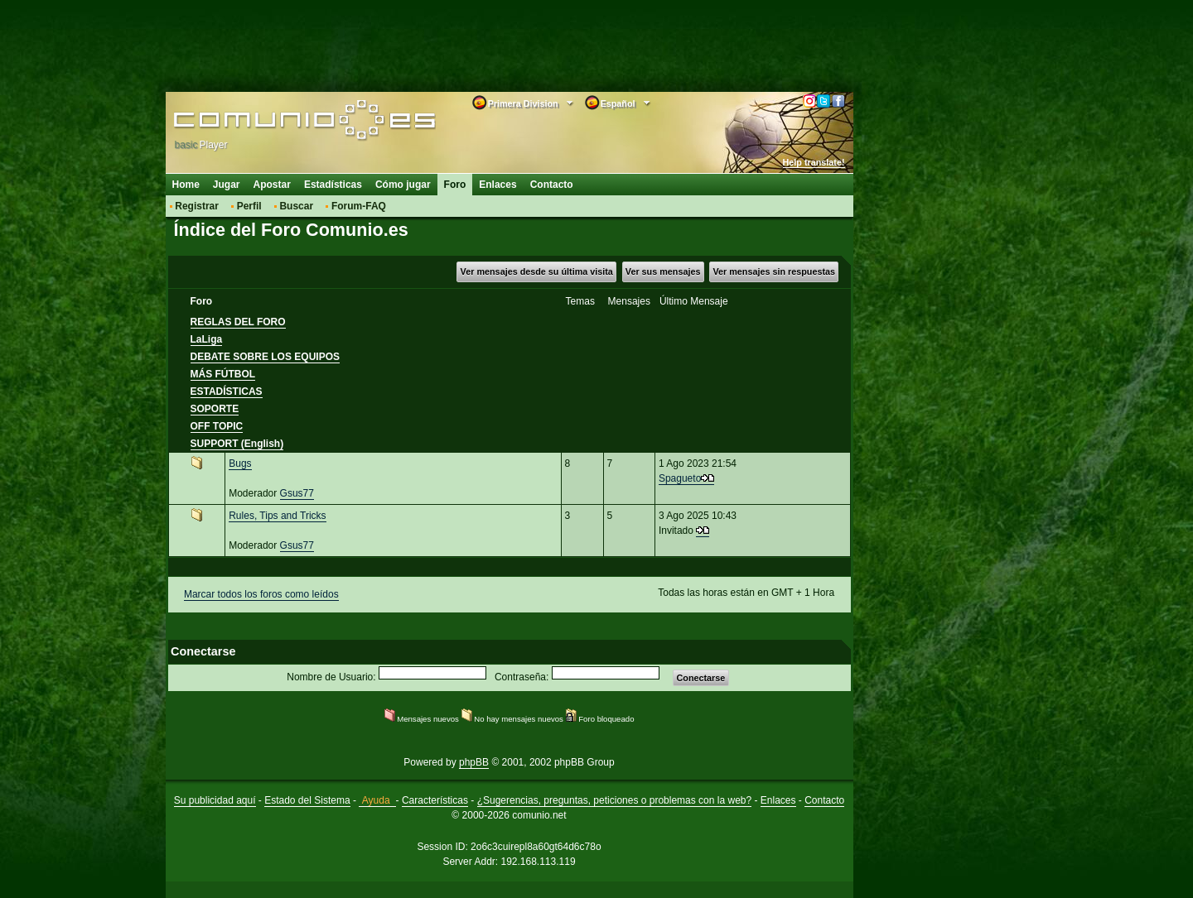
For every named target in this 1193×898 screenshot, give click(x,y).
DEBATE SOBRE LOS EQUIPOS (265, 357)
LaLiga (207, 339)
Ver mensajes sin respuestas (773, 271)
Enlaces (497, 184)
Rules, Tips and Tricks (277, 515)
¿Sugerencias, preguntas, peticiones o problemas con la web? (614, 800)
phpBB (474, 762)
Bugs (240, 463)
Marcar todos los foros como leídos (261, 594)
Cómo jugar (403, 184)
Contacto (551, 184)
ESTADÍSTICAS (227, 391)
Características (435, 800)
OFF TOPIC (217, 426)
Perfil (249, 206)
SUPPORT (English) (237, 443)
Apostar (272, 184)
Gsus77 (297, 493)
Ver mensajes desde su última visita (537, 271)
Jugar (226, 184)
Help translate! (814, 162)
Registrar (197, 206)
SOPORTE (215, 409)
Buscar (296, 206)
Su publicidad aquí (215, 800)
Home (186, 184)
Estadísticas (333, 184)
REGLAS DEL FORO (238, 322)
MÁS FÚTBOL (223, 374)
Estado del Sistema (307, 800)
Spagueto (680, 478)
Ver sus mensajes (663, 271)
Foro (455, 184)
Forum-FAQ (358, 206)
